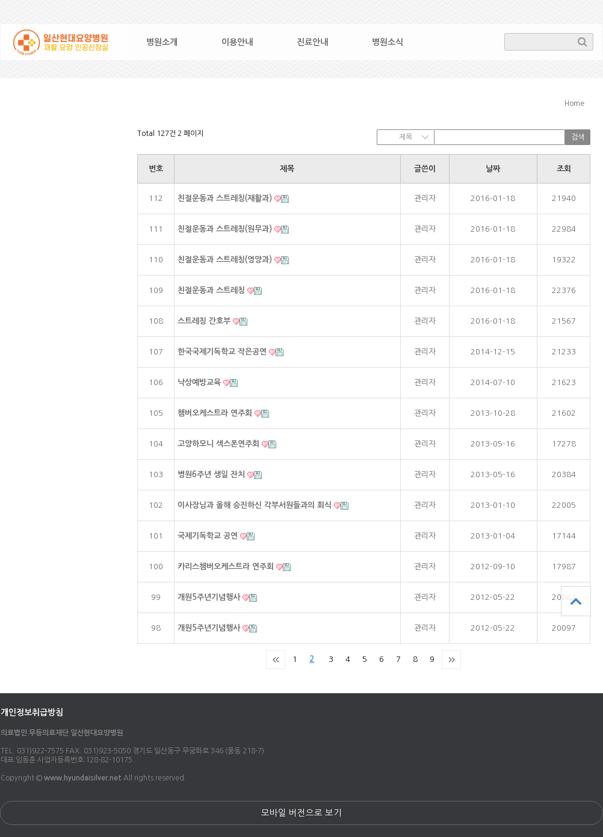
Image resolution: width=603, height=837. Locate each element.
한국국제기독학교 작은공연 (223, 352)
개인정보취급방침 (32, 712)
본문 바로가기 (0, 0)
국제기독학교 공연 (209, 536)
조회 (564, 169)
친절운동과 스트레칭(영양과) (226, 260)
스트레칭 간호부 (205, 321)
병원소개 (162, 42)
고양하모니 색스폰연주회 (220, 444)
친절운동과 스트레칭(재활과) (226, 198)
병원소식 (387, 42)
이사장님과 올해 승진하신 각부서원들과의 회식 (256, 505)
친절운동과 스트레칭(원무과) (226, 229)
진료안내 (312, 42)
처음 (275, 659)
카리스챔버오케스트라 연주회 (227, 566)
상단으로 (576, 601)
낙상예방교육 (200, 382)
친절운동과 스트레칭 (212, 290)
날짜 (493, 169)
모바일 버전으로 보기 (301, 813)
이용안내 (237, 42)
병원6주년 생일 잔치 (212, 474)
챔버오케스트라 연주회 (216, 413)
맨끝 (451, 659)
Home (574, 103)
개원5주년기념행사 (210, 597)
